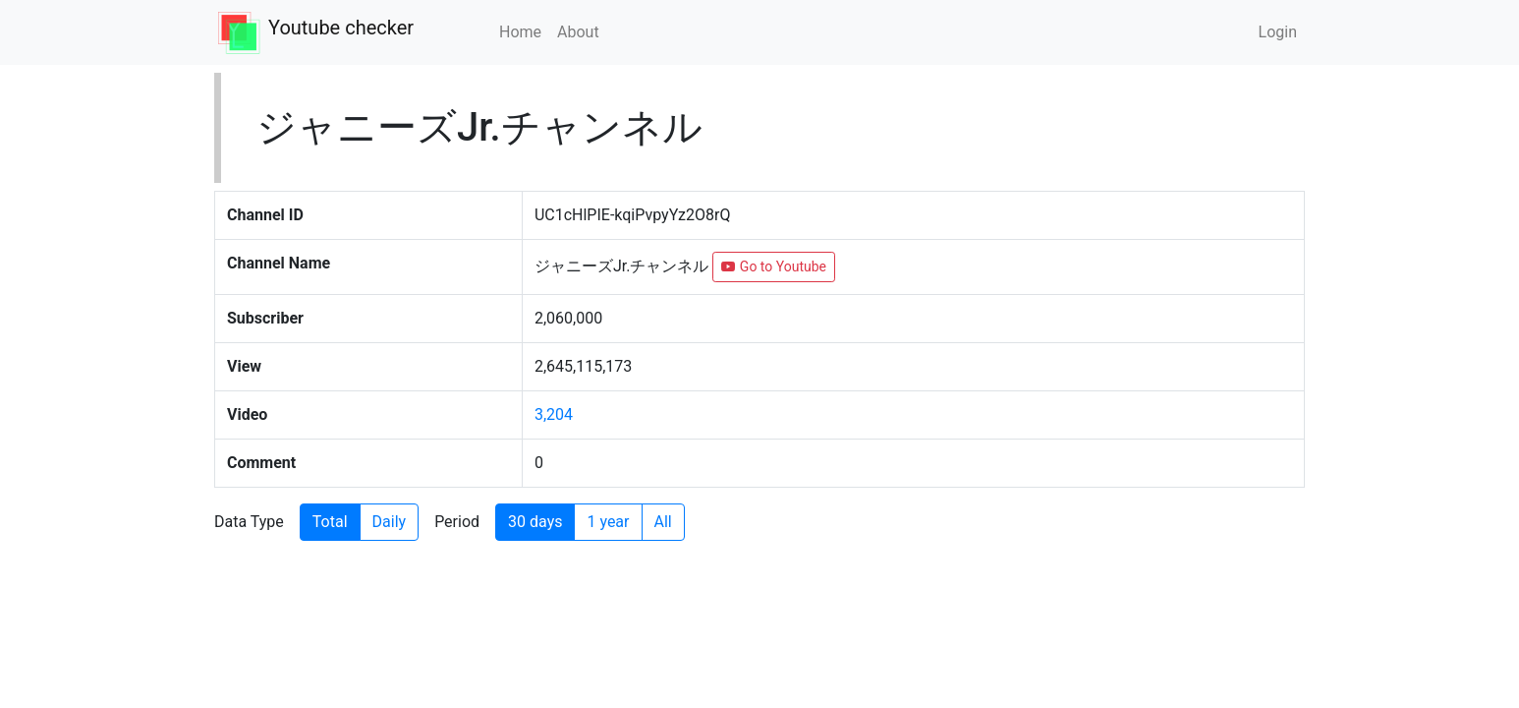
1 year (608, 521)
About (578, 32)
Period (456, 521)
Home (520, 32)
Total (330, 521)
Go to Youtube (773, 266)
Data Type (249, 521)
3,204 (553, 414)
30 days (535, 521)
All (663, 521)
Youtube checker (341, 27)
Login (1278, 32)
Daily (389, 521)
